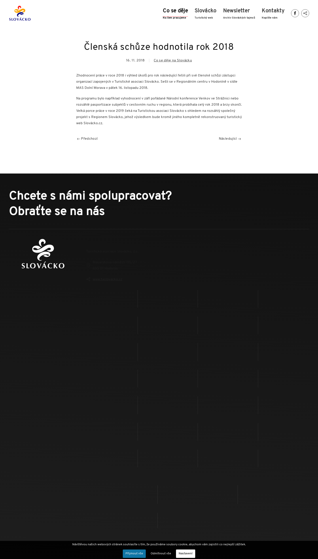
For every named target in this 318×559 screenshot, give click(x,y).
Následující (230, 139)
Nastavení (186, 553)
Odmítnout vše (161, 553)
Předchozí (87, 139)
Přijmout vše (134, 553)
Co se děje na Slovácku (173, 60)
